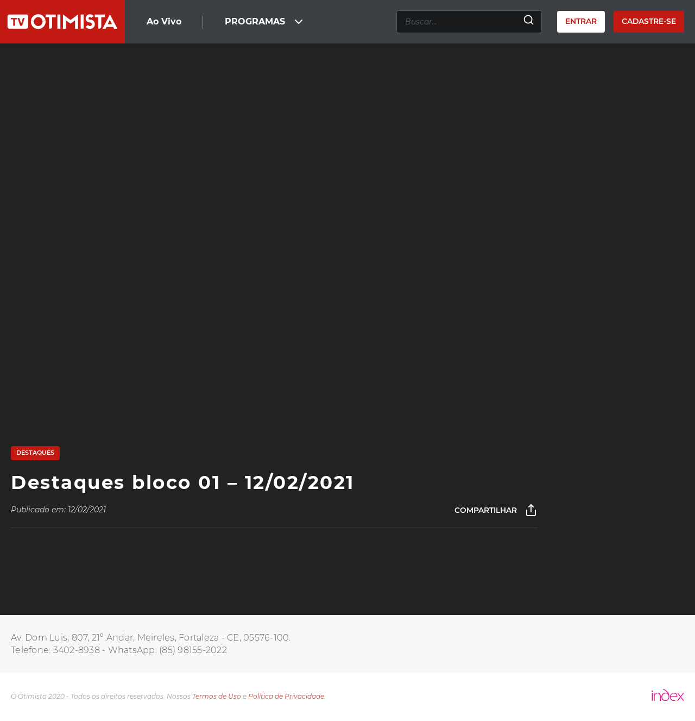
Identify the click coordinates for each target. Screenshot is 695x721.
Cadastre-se (649, 21)
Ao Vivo (164, 21)
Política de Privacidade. (287, 696)
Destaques (35, 452)
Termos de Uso (216, 696)
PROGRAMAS (265, 21)
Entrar (581, 21)
